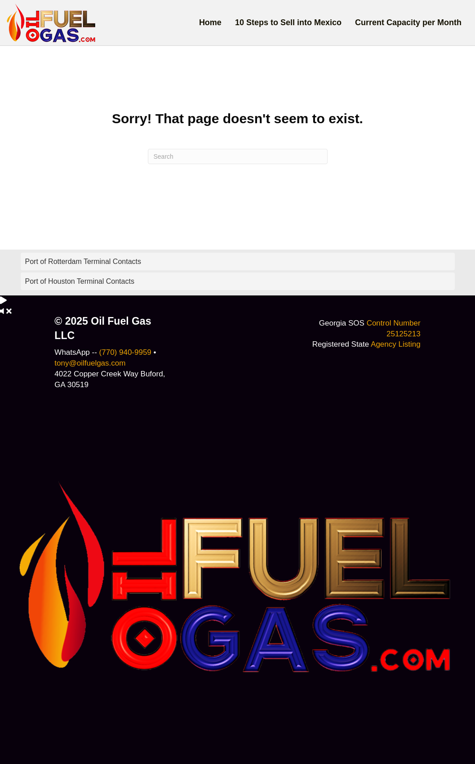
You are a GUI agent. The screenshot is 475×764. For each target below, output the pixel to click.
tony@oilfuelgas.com (89, 363)
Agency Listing (396, 344)
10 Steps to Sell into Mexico (288, 22)
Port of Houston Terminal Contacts (79, 281)
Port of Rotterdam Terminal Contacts (83, 261)
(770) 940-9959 (125, 352)
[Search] (238, 156)
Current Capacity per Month (408, 22)
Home (210, 22)
